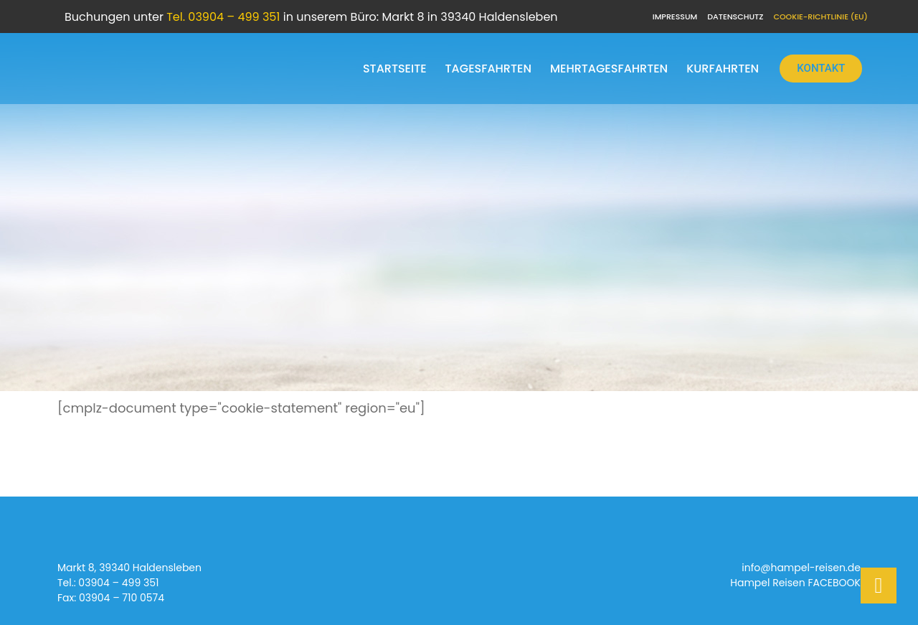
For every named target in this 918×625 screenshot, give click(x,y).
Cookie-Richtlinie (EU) (820, 16)
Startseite (395, 69)
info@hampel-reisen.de (801, 568)
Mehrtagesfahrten (609, 69)
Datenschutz (735, 16)
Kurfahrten (722, 69)
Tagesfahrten (488, 69)
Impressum (675, 16)
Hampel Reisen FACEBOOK (795, 583)
